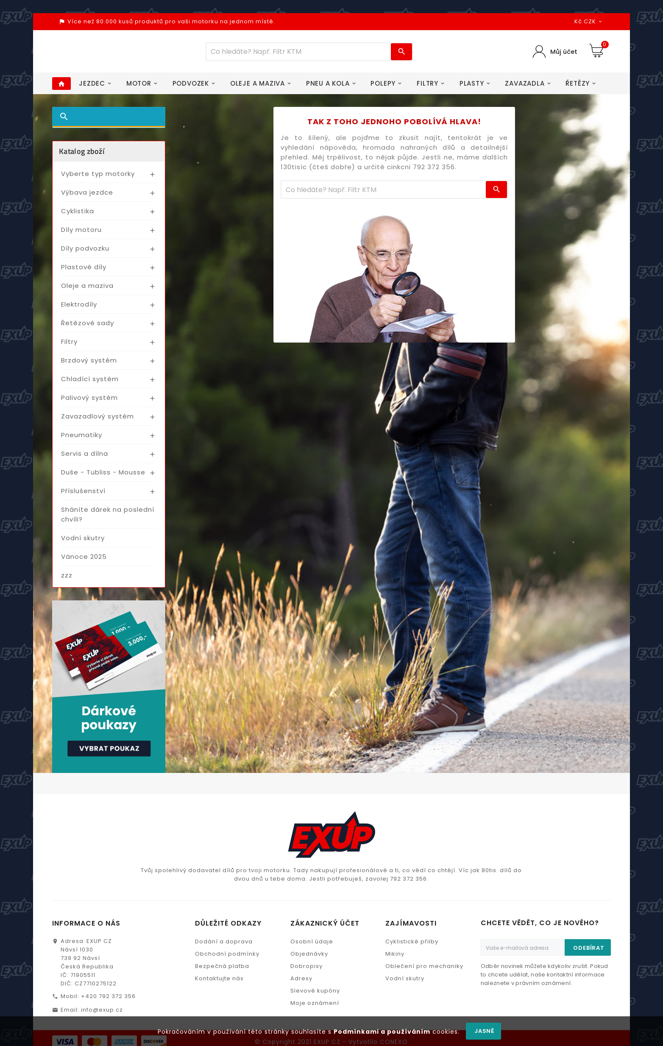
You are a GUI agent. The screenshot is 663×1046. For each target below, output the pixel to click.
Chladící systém (90, 383)
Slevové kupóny (315, 995)
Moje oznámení (314, 1008)
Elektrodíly (79, 308)
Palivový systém (89, 402)
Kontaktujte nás (219, 983)
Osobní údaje (311, 946)
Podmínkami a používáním (382, 1031)
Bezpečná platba (222, 971)
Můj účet (563, 54)
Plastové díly (83, 271)
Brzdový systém (89, 364)
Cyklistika (77, 215)
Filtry (69, 346)
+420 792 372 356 (108, 1001)
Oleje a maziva (87, 290)
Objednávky (309, 958)
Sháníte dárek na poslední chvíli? (107, 519)
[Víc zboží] (298, 53)
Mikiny (394, 958)
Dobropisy (306, 971)
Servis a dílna (84, 458)
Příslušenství (83, 495)
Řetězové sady (87, 327)
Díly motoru (81, 234)
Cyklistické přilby (411, 946)
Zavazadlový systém (97, 420)
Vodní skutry (83, 542)
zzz (66, 579)
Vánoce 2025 (84, 561)
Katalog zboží (81, 156)
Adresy (301, 983)
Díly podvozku (85, 252)
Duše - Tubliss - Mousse (103, 476)
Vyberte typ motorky (98, 178)
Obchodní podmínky (227, 958)
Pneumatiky (81, 439)
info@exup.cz (102, 1014)
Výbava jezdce (87, 196)
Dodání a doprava (224, 946)
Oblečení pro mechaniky (424, 971)
